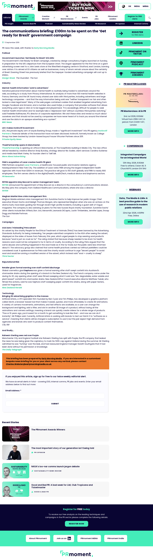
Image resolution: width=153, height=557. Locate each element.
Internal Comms (141, 24)
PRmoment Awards (23, 17)
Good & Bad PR (29, 24)
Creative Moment (45, 17)
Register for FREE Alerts (135, 17)
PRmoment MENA (89, 538)
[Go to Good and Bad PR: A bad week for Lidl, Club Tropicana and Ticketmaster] (55, 489)
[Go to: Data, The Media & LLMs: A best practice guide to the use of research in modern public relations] (133, 211)
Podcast (49, 24)
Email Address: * (13, 390)
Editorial (7, 17)
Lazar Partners (31, 165)
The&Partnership (10, 148)
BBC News (7, 122)
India (137, 6)
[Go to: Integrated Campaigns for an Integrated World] (133, 165)
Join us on (64, 538)
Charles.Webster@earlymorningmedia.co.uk (29, 364)
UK (129, 6)
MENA (145, 6)
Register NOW (76, 523)
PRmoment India (115, 538)
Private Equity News (12, 139)
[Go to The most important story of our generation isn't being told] (55, 452)
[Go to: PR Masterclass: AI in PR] (133, 113)
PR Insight (9, 24)
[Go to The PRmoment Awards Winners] (55, 433)
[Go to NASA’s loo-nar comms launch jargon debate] (55, 470)
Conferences (135, 145)
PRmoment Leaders (113, 17)
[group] (76, 6)
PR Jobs (96, 17)
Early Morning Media (44, 48)
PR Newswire (8, 176)
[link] (76, 6)
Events (85, 17)
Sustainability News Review (74, 24)
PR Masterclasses (67, 17)
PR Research (100, 24)
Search (149, 18)
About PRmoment (38, 538)
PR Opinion (120, 24)
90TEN (5, 185)
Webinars (135, 189)
